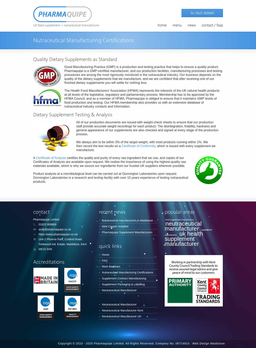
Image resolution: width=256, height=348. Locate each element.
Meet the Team (111, 266)
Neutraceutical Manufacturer (119, 290)
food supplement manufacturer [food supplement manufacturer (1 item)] (179, 219)
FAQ (104, 260)
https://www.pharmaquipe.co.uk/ (58, 234)
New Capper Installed (115, 226)
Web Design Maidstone (208, 343)
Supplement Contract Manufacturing (124, 278)
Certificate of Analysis (51, 158)
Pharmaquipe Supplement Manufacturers (127, 232)
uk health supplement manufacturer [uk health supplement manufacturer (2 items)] (184, 238)
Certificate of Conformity (138, 146)
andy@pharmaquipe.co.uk (55, 229)
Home (105, 254)
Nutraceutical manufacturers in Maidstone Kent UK (133, 220)
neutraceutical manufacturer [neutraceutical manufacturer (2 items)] (183, 226)
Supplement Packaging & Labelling (123, 284)
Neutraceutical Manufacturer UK (121, 316)
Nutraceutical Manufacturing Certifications (127, 272)
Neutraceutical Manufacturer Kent (122, 310)
